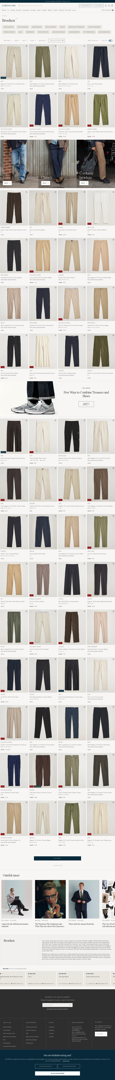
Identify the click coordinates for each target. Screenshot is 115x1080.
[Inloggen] (105, 6)
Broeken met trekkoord (76, 27)
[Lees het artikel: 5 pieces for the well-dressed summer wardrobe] (16, 904)
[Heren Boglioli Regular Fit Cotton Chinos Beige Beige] (43, 818)
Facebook (51, 1030)
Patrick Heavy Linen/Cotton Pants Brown (72, 649)
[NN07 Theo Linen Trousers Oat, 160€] (101, 680)
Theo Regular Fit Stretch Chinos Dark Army (99, 792)
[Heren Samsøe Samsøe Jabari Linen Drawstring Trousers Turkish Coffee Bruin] (14, 207)
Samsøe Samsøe (92, 129)
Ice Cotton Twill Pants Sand (68, 230)
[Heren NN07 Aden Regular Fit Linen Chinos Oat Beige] (101, 436)
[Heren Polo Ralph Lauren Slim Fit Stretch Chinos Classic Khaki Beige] (72, 303)
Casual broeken (23, 27)
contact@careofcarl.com (79, 1037)
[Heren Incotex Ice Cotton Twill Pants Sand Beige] (72, 207)
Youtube (51, 1033)
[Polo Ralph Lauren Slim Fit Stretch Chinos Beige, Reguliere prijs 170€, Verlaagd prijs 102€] (43, 632)
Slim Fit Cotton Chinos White (97, 230)
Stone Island (62, 455)
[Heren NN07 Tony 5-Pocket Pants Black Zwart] (14, 351)
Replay (3, 322)
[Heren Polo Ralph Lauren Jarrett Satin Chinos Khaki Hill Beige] (14, 818)
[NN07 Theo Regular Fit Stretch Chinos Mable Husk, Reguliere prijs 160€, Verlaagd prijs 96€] (101, 489)
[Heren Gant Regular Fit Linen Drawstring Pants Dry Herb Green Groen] (72, 818)
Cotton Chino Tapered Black (10, 553)
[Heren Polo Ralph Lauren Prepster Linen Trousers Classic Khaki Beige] (72, 109)
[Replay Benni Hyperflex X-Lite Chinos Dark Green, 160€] (14, 632)
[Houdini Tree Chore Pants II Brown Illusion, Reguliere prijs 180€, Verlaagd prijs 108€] (43, 776)
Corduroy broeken (58, 32)
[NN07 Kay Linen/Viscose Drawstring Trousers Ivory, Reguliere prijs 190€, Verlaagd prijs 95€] (43, 356)
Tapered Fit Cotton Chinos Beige (98, 325)
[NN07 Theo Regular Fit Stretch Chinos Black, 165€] (43, 728)
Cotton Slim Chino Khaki (67, 277)
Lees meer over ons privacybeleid (57, 1009)
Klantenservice (86, 5)
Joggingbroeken (74, 32)
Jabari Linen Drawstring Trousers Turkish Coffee (14, 230)
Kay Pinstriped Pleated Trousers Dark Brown (13, 458)
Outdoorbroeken (89, 32)
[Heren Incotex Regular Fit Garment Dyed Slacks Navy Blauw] (101, 579)
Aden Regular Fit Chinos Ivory (68, 84)
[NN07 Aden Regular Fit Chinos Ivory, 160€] (72, 67)
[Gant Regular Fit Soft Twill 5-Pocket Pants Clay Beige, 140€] (14, 67)
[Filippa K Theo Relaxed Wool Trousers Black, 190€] (43, 680)
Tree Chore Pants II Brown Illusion (41, 792)
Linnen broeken (9, 27)
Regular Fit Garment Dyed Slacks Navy (100, 601)
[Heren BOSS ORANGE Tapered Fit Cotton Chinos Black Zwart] (14, 255)
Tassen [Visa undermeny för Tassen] (39, 10)
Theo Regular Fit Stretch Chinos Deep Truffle (13, 506)
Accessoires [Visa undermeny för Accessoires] (26, 10)
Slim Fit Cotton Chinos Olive (97, 553)
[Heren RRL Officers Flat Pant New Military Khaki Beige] (14, 579)
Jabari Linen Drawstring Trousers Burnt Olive (100, 132)
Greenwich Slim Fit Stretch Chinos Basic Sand (14, 132)
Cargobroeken (37, 27)
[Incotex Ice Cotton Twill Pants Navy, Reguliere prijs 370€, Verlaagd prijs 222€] (14, 680)
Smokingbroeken (104, 32)
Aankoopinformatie (31, 1027)
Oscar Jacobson (92, 646)
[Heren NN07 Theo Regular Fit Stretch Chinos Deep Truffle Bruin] (14, 484)
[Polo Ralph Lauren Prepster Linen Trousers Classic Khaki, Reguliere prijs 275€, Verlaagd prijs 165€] (72, 115)
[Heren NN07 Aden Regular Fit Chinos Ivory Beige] (72, 61)
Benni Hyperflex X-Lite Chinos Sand (12, 325)
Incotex (61, 227)
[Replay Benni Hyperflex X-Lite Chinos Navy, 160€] (72, 728)
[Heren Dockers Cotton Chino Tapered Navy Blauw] (72, 351)
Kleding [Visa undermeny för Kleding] (13, 10)
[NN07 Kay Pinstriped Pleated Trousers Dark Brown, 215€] (14, 441)
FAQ (27, 1033)
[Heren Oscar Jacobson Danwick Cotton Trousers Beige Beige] (101, 627)
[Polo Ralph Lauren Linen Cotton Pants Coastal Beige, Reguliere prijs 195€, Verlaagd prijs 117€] (43, 261)
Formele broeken (9, 32)
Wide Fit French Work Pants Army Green (100, 373)
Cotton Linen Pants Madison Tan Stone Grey (13, 745)
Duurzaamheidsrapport (9, 1046)
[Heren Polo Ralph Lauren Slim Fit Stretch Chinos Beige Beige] (43, 627)
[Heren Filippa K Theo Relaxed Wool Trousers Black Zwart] (43, 675)
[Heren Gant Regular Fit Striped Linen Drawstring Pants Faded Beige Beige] (101, 818)
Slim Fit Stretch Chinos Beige (39, 649)
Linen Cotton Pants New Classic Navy (42, 131)
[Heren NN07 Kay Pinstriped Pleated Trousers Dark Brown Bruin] (14, 436)
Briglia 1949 (91, 227)
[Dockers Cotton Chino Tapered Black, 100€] (14, 537)
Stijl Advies (86, 388)
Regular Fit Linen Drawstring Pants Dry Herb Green (71, 840)
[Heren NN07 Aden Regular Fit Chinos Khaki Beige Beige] (101, 255)
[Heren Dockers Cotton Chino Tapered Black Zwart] (14, 531)
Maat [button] (25, 40)
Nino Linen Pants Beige (37, 230)
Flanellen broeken (94, 27)
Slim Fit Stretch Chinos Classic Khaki (71, 325)
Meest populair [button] (93, 40)
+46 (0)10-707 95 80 (80, 1034)
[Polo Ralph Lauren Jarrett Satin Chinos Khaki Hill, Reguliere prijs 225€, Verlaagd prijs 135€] (14, 823)
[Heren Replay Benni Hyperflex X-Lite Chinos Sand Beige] (14, 303)
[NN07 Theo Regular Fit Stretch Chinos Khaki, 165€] (72, 537)
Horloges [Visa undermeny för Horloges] (33, 10)
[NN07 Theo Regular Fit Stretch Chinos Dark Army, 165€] (101, 776)
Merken (50, 10)
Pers (4, 1040)
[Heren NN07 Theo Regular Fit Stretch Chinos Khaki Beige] (72, 531)
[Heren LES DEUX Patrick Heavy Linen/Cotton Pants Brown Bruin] (72, 627)
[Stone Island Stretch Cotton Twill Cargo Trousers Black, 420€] (72, 441)
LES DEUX (61, 646)
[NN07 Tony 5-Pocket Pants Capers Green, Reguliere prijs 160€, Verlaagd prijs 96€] (72, 776)
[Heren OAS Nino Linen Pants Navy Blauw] (101, 61)
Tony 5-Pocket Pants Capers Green (70, 792)
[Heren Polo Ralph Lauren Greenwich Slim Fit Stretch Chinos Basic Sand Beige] (14, 109)
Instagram (52, 1027)
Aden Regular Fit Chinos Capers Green (42, 84)
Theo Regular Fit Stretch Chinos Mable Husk (100, 506)
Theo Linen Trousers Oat (95, 697)
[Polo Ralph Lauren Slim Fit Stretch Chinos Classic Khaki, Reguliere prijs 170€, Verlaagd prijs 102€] (72, 308)
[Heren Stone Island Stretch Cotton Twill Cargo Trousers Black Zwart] (72, 436)
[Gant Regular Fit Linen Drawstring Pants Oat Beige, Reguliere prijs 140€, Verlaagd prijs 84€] (72, 489)
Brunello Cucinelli (35, 599)
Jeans (20, 32)
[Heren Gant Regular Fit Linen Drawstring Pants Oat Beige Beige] (72, 484)
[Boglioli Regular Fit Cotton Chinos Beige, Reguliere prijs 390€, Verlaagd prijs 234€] (43, 823)
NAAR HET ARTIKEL (86, 404)
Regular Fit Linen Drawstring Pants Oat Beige (71, 506)
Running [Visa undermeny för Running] (61, 10)
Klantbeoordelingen (31, 1040)
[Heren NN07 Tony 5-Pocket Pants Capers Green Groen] (72, 770)
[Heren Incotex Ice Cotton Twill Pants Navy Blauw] (14, 675)
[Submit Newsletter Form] (70, 1005)
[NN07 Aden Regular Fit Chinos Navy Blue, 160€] (101, 728)
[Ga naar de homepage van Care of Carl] (9, 5)
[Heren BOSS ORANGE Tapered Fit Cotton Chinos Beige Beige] (101, 303)
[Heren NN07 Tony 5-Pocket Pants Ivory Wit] (43, 436)
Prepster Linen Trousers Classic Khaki (71, 131)
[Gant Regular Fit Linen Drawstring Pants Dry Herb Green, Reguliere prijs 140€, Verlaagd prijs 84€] (72, 823)
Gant (2, 81)
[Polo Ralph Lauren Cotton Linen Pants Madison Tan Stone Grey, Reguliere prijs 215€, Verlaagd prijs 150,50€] (14, 728)
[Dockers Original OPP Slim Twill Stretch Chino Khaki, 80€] (43, 489)
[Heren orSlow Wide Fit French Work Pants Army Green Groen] (101, 351)
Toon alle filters (56, 40)
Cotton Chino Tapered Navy (67, 373)
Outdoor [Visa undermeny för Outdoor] (55, 10)
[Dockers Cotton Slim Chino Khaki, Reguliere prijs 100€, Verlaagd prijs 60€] (72, 261)
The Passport (7, 1030)
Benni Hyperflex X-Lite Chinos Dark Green (12, 649)
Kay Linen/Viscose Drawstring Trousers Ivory (42, 373)
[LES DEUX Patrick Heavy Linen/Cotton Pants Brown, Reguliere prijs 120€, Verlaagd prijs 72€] (72, 632)
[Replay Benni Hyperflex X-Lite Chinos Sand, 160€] (14, 308)
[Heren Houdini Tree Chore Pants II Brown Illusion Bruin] (43, 770)
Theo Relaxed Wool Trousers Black (41, 697)
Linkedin (51, 1036)
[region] (57, 978)
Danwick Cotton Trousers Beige (97, 649)
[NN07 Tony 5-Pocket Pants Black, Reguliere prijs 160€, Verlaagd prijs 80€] (14, 356)
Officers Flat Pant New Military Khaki (13, 601)
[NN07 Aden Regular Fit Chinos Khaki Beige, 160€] (101, 261)
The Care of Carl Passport (57, 1)
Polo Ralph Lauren (6, 129)
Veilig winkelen (7, 1027)
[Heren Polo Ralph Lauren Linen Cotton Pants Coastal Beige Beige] (43, 255)
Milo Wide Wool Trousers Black (69, 601)
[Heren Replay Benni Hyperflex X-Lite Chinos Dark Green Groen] (14, 627)
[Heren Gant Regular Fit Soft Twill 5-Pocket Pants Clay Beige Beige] (14, 61)
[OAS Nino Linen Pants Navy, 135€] (101, 67)
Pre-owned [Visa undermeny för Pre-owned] (68, 10)
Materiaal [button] (43, 40)
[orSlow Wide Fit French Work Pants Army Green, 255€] (101, 356)
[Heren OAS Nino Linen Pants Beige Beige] (43, 207)
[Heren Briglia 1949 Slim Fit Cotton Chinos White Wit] (101, 207)
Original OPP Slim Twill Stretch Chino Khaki (42, 506)
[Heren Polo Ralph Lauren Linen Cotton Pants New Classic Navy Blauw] (43, 109)
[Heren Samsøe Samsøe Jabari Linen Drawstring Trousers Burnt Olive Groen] (101, 109)
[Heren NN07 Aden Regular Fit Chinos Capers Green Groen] (43, 61)
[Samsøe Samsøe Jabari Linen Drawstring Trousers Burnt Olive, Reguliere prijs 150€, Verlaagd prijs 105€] (101, 115)
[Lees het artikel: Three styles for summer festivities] (84, 904)
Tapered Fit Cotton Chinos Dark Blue (41, 325)
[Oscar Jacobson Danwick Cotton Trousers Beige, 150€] (101, 632)
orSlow (90, 370)
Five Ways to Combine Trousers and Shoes (86, 394)
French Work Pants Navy (37, 553)
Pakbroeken (30, 32)
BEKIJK (6, 183)
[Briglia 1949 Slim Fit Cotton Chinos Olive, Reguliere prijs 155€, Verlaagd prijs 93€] (101, 537)
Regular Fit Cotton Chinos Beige (40, 840)
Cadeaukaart (29, 1043)
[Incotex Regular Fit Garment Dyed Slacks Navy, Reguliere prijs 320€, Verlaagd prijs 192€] (101, 584)
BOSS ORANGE (4, 275)
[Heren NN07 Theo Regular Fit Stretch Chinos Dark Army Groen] (101, 770)
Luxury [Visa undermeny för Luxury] (74, 10)
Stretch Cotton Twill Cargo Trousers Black (70, 458)
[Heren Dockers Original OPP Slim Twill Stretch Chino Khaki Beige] (43, 484)
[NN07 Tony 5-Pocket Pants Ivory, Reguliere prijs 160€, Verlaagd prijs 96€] (43, 441)
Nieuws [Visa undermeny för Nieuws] (4, 10)
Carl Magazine (106, 10)
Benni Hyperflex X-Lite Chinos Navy (70, 745)
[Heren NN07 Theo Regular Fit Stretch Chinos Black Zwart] (43, 722)
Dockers (61, 275)
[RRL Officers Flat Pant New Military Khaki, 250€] (14, 584)
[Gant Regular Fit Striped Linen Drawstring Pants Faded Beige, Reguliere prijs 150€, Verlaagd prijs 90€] (101, 823)
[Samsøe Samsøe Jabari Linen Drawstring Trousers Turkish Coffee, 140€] (14, 213)
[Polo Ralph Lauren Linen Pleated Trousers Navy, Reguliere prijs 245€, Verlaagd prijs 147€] (14, 776)
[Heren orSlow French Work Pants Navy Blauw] (43, 531)
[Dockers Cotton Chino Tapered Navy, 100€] (72, 356)
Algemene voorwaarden (9, 1036)
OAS (89, 81)
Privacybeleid (6, 1043)
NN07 (31, 81)
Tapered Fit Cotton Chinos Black (11, 277)
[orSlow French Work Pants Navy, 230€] (43, 537)
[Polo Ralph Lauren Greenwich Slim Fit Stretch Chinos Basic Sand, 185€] (14, 115)
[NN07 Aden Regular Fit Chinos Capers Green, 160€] (43, 67)
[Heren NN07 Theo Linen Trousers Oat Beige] (101, 675)
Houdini (32, 790)
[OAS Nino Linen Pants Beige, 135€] (43, 213)
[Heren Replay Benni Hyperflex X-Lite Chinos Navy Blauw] (72, 722)
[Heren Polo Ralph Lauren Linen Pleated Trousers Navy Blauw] (14, 770)
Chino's (62, 27)
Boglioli (32, 837)
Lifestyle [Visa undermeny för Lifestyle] (44, 10)
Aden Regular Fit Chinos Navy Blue (99, 745)
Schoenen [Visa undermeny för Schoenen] (19, 10)
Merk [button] (17, 40)
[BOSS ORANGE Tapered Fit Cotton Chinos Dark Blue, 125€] (43, 308)
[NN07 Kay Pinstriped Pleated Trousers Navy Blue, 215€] (72, 680)
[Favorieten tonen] (109, 5)
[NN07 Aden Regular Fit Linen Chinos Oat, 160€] (101, 441)
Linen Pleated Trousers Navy (10, 792)
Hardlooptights (43, 32)
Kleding (4, 15)
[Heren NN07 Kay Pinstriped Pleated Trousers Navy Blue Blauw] (72, 675)
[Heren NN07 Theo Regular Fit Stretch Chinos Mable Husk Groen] (101, 484)
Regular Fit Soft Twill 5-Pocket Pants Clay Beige (13, 84)
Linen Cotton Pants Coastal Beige (40, 277)
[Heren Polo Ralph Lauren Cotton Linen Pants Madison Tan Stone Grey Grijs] (14, 722)
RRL (2, 599)
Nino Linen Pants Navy (95, 84)
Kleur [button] (33, 40)
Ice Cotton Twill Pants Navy (9, 697)
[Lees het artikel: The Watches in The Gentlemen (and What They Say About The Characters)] (50, 904)
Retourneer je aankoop (32, 1036)
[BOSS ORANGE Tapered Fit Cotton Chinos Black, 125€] (14, 261)
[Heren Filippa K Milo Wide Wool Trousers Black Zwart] (72, 579)
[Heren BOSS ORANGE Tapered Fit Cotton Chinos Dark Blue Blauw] (43, 303)
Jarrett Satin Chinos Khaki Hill (10, 840)
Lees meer (66, 1061)
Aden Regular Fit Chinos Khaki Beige (99, 277)
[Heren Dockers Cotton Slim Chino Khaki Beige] (72, 255)
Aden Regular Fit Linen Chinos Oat (99, 458)
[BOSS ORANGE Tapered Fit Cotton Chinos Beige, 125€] (101, 308)
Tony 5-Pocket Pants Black (9, 373)
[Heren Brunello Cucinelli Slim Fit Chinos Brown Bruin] (43, 579)
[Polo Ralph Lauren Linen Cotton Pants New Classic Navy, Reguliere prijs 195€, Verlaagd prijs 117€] (43, 115)
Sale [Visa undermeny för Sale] (8, 10)
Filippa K (61, 599)
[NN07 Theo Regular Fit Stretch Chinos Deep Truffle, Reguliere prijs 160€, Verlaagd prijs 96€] (14, 489)
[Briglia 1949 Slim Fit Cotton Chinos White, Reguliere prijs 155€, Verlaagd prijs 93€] (101, 213)
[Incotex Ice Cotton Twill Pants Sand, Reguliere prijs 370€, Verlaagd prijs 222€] (72, 213)
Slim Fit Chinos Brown (37, 601)
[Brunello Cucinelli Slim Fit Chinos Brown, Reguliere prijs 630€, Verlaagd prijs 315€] (43, 584)
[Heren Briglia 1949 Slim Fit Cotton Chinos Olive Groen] (101, 531)
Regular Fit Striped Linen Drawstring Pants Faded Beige (99, 840)
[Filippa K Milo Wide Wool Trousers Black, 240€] (72, 584)
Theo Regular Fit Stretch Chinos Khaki (71, 553)
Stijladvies (98, 5)
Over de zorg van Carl (9, 1033)
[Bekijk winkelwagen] (112, 5)
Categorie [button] (8, 40)
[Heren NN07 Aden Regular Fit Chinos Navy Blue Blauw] (101, 722)
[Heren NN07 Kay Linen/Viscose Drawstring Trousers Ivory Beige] (43, 351)
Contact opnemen (31, 1030)
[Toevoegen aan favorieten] (26, 46)
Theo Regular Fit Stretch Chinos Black (42, 745)
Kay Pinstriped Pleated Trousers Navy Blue (70, 697)
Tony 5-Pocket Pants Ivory (38, 458)
